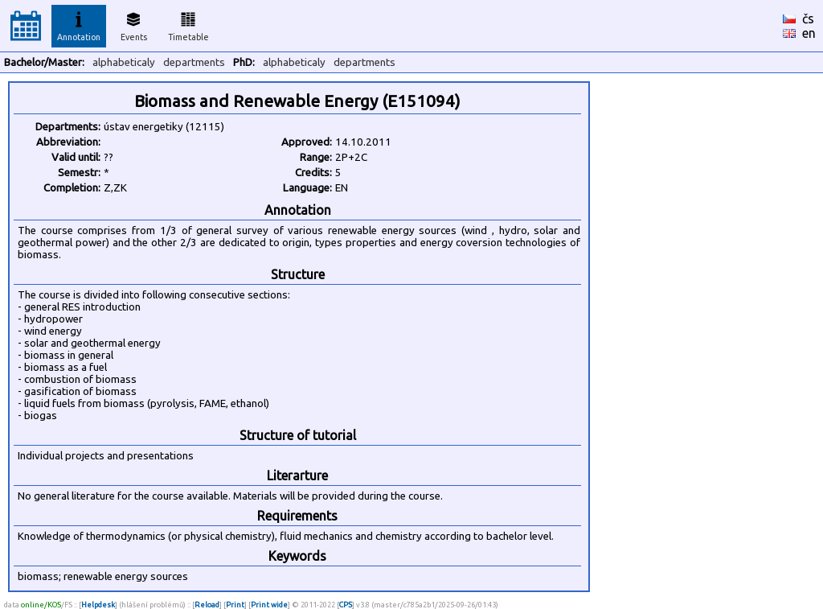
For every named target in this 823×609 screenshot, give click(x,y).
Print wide (269, 604)
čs (808, 18)
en (809, 33)
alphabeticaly (123, 62)
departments (194, 62)
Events (134, 24)
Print (235, 604)
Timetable (188, 24)
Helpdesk (98, 604)
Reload (206, 604)
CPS (345, 604)
